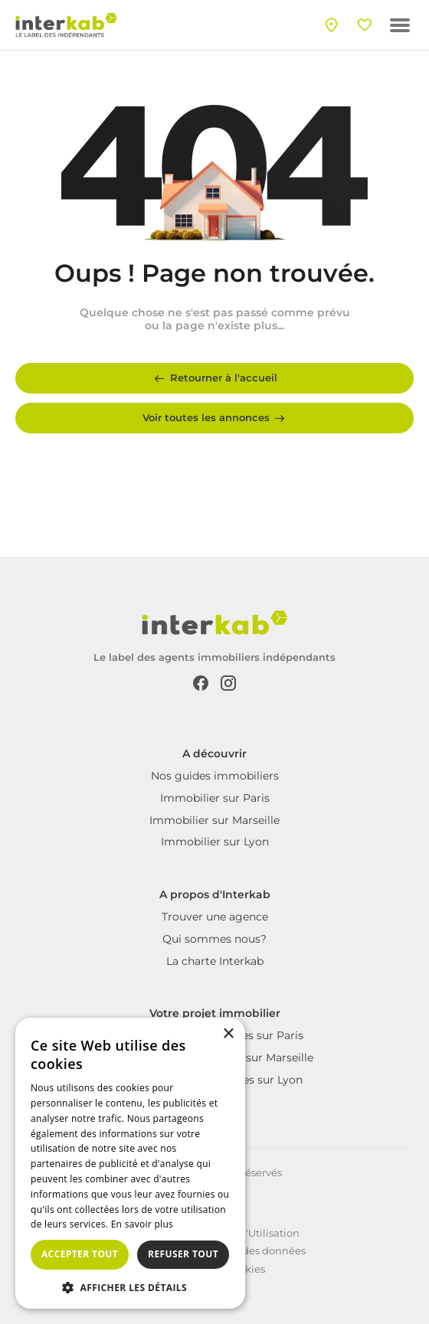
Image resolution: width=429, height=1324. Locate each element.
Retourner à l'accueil (214, 378)
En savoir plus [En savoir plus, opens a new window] (142, 1224)
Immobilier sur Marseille (214, 820)
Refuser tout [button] (183, 1253)
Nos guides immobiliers (215, 776)
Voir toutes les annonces (214, 418)
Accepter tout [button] (79, 1253)
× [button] (228, 1034)
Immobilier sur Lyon (215, 841)
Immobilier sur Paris (215, 798)
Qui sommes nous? (214, 939)
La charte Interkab (215, 961)
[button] (130, 1286)
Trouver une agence (215, 917)
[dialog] (130, 1163)
